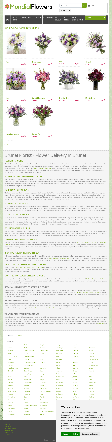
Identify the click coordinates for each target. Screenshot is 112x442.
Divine (8, 98)
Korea (58, 380)
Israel (25, 377)
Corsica (91, 356)
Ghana (58, 368)
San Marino (76, 397)
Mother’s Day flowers (35, 308)
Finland (58, 365)
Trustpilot (8, 145)
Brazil (26, 354)
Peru (41, 394)
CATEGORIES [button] (48, 17)
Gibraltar (75, 368)
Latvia (91, 380)
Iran (90, 374)
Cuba (42, 359)
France (75, 365)
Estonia (91, 362)
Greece (91, 368)
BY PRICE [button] (66, 18)
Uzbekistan (11, 414)
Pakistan (91, 391)
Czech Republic (93, 359)
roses (43, 164)
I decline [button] (75, 434)
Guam (42, 371)
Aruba (10, 348)
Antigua (58, 345)
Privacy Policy (83, 428)
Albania (10, 345)
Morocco (59, 388)
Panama (10, 394)
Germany (43, 368)
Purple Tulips (37, 134)
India (57, 374)
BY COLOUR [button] (58, 18)
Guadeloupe (28, 371)
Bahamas (92, 348)
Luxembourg (60, 382)
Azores (75, 348)
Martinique (59, 385)
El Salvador (76, 362)
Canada (91, 354)
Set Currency (95, 6)
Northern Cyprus (45, 391)
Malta (42, 385)
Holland (91, 371)
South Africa (44, 403)
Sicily (74, 400)
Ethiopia (10, 365)
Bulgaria (59, 354)
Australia (27, 348)
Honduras (11, 374)
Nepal (91, 388)
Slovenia (26, 403)
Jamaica (75, 377)
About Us (7, 424)
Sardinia (91, 397)
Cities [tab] (20, 336)
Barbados (59, 351)
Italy (41, 377)
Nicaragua (27, 391)
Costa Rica (11, 359)
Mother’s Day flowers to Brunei (96, 279)
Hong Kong (27, 374)
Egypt (58, 362)
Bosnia (10, 354)
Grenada (10, 371)
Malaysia (26, 385)
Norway (58, 391)
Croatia (26, 359)
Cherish (88, 62)
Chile (41, 356)
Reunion (42, 397)
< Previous (8, 141)
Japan (90, 377)
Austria (42, 348)
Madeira (10, 385)
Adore (61, 61)
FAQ (6, 422)
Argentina (76, 345)
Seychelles (59, 400)
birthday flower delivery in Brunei (60, 258)
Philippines (59, 394)
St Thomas (43, 406)
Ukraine (26, 411)
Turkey (10, 411)
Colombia (76, 356)
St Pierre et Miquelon (30, 406)
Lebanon (10, 382)
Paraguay (27, 394)
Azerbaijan (59, 348)
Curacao (59, 359)
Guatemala (59, 371)
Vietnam (42, 414)
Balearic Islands (29, 351)
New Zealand (12, 391)
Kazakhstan (27, 380)
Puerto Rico (11, 397)
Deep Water (36, 62)
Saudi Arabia (12, 400)
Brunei (42, 354)
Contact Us (8, 426)
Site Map (7, 434)
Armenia (91, 345)
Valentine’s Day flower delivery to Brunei (29, 267)
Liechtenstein (28, 382)
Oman (75, 391)
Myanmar (76, 388)
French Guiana (93, 365)
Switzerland (11, 409)
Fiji (41, 365)
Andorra (26, 345)
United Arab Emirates (47, 411)
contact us (100, 323)
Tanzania (43, 409)
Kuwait (75, 380)
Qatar (26, 397)
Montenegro (44, 388)
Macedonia (92, 382)
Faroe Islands (28, 365)
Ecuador (42, 362)
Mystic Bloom (90, 98)
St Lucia (10, 406)
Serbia (42, 400)
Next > (15, 141)
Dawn (8, 62)
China (58, 356)
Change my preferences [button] (90, 434)
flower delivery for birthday (42, 168)
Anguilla (42, 345)
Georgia (26, 368)
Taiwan (26, 409)
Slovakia (10, 403)
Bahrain (10, 351)
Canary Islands (12, 356)
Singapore (92, 400)
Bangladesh (44, 351)
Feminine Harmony (13, 134)
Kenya (42, 380)
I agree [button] (65, 434)
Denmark (11, 362)
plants (47, 164)
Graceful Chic (64, 98)
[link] (83, 428)
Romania (59, 397)
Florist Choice (15, 18)
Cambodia (76, 354)
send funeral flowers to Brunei (86, 243)
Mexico (91, 385)
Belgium (75, 351)
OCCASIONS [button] (37, 17)
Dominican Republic (30, 362)
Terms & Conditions (11, 428)
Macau (75, 382)
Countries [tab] (11, 336)
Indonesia (76, 374)
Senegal (26, 400)
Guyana (75, 371)
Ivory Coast (59, 377)
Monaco (26, 388)
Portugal (91, 394)
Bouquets (26, 17)
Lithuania (43, 382)
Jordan (10, 380)
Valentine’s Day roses (52, 308)
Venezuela (27, 414)
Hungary (43, 374)
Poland (75, 394)
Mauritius (75, 385)
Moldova (10, 388)
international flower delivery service (87, 292)
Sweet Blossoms (38, 98)
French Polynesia (13, 368)
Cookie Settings (9, 432)
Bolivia (91, 351)
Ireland (10, 377)
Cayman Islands (29, 356)
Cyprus (75, 359)
